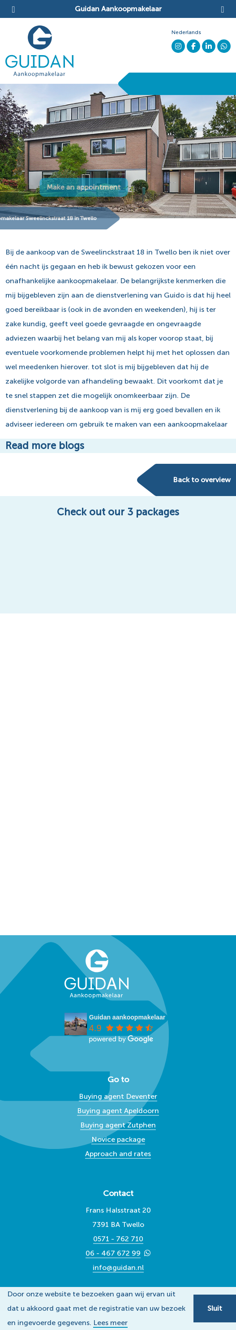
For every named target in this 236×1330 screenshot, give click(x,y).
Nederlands (186, 32)
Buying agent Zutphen (118, 1125)
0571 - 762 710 (118, 1239)
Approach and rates (118, 1153)
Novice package (118, 1139)
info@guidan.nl (118, 1267)
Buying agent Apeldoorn (118, 1110)
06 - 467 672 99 (113, 1253)
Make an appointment (110, 187)
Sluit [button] (214, 1308)
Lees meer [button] (110, 1323)
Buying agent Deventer (118, 1096)
